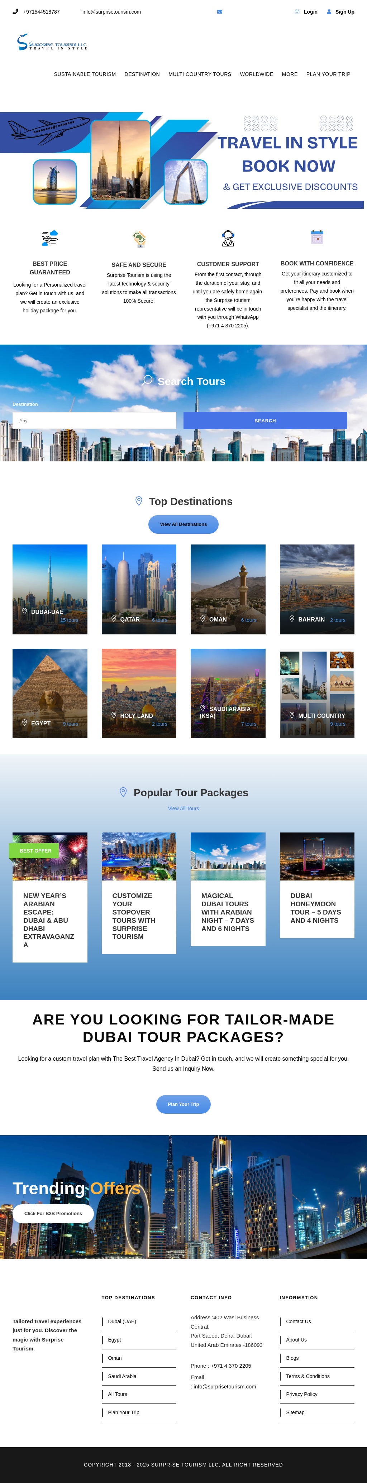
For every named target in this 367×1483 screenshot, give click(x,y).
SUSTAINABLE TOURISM (85, 74)
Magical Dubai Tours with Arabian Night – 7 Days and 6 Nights (227, 912)
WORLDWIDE (256, 74)
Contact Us (298, 1321)
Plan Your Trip (123, 1412)
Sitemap (295, 1412)
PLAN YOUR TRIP (328, 74)
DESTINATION (142, 74)
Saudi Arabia (122, 1376)
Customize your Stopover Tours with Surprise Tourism (134, 916)
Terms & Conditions (308, 1376)
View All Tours (183, 808)
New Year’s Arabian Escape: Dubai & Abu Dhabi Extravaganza (48, 920)
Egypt (114, 1340)
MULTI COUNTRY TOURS (199, 74)
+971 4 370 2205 (231, 1366)
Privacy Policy (302, 1394)
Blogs (292, 1358)
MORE (290, 74)
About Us (296, 1340)
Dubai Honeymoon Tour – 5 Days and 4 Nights (316, 908)
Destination (25, 404)
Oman (115, 1358)
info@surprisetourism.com (225, 1386)
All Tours (117, 1394)
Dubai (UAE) (122, 1321)
